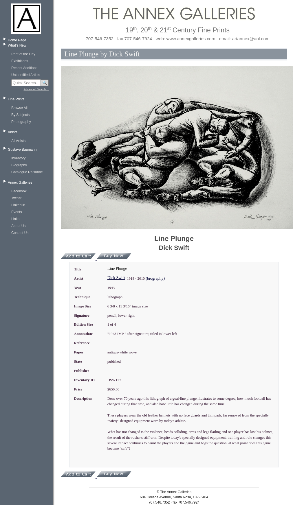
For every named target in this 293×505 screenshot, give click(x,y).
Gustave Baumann (22, 150)
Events (16, 212)
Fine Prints (16, 99)
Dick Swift (116, 278)
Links (15, 219)
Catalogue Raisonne (27, 172)
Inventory (18, 158)
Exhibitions (19, 61)
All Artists (18, 141)
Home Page (17, 40)
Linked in (18, 205)
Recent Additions (24, 68)
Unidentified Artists (25, 75)
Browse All (19, 108)
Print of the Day (23, 54)
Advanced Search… (36, 89)
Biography (19, 165)
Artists (12, 132)
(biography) (155, 278)
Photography (21, 122)
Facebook (19, 191)
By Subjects (20, 115)
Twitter (16, 198)
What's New (17, 45)
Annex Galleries (20, 182)
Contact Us (19, 233)
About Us (18, 226)
